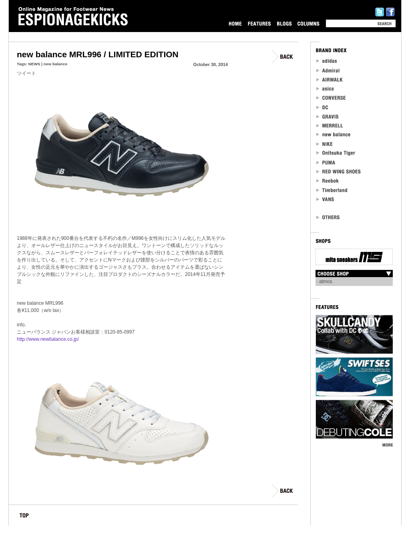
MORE (387, 444)
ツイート (26, 73)
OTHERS (328, 217)
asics (325, 89)
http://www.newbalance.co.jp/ (48, 339)
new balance (55, 64)
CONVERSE (331, 98)
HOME (235, 23)
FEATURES (259, 23)
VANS (326, 199)
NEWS (34, 64)
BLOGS (284, 23)
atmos (325, 281)
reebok (328, 181)
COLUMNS (308, 23)
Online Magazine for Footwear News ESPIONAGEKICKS (73, 16)
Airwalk (329, 79)
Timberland (332, 190)
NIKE (325, 144)
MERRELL (330, 126)
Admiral (329, 70)
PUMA (327, 162)
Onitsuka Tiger (336, 153)
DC (323, 107)
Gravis (327, 116)
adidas (327, 61)
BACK (283, 56)
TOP (24, 517)
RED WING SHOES (339, 172)
